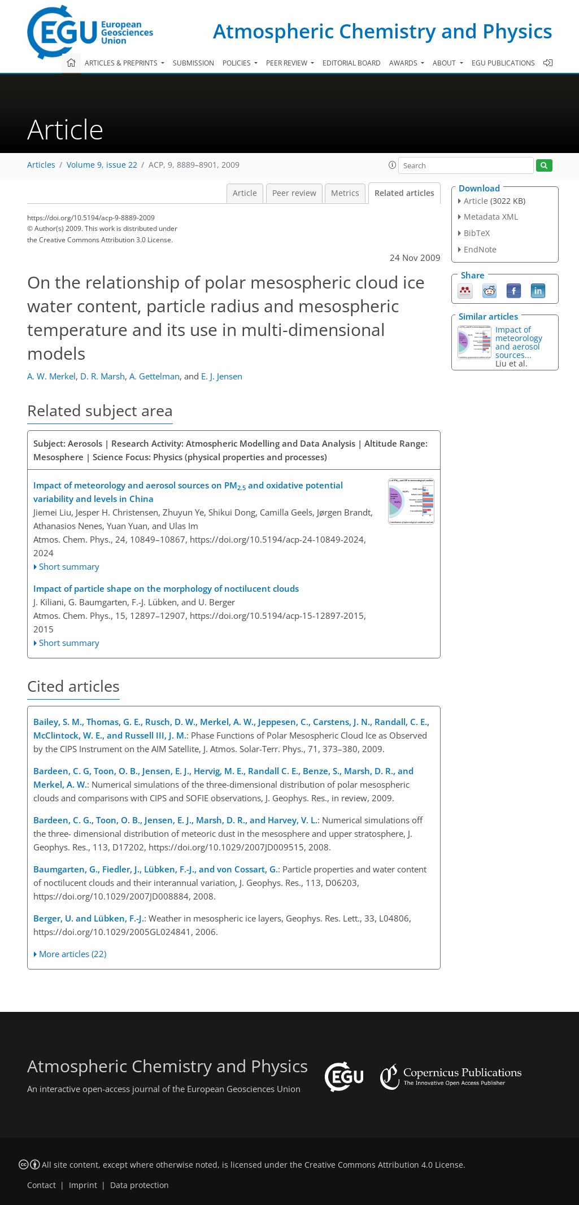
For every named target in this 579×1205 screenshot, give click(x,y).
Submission (193, 63)
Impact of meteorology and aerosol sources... (518, 342)
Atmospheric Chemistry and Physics (382, 31)
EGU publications (503, 63)
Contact (41, 1185)
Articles (41, 165)
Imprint (83, 1185)
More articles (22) (72, 953)
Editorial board (352, 63)
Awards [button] (404, 63)
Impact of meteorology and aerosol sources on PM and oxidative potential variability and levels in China (188, 491)
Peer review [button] (287, 63)
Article (245, 193)
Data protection (139, 1185)
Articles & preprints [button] (122, 63)
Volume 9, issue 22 (102, 165)
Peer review (294, 193)
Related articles (404, 193)
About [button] (445, 63)
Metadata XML (491, 216)
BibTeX (477, 233)
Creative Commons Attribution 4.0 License (383, 1165)
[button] (393, 165)
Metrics (345, 193)
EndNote (480, 249)
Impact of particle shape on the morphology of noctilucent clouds (166, 588)
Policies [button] (238, 63)
